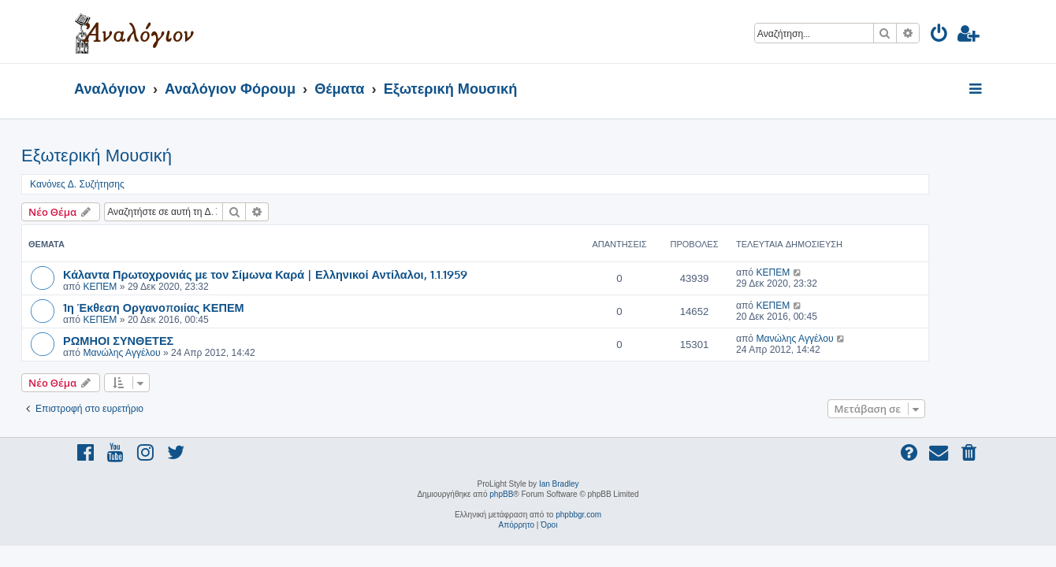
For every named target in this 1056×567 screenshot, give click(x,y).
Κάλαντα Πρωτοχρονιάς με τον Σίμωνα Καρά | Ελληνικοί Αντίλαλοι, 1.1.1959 (318, 274)
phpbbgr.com (578, 514)
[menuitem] (940, 36)
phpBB (501, 494)
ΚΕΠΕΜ (152, 286)
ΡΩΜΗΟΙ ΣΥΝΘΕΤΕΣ (171, 340)
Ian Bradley (559, 484)
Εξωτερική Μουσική (149, 155)
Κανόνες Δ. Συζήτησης (130, 184)
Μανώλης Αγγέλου (174, 352)
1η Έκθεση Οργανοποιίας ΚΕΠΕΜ (206, 307)
